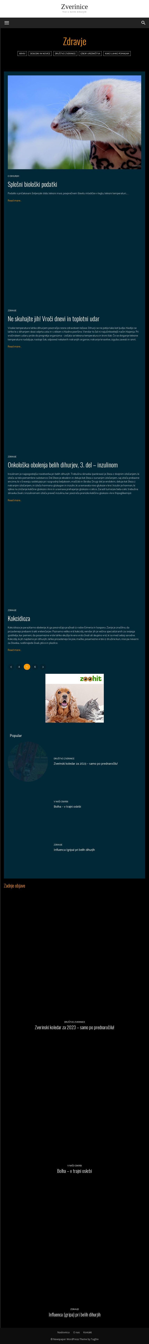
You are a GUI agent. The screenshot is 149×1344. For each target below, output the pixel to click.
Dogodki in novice (40, 53)
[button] (143, 23)
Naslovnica (63, 1332)
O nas (76, 1332)
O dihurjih (13, 176)
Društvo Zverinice (65, 53)
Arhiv (22, 53)
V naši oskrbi (61, 802)
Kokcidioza (19, 618)
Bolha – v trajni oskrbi (67, 806)
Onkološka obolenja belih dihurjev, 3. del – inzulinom (63, 464)
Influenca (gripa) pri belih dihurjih (74, 850)
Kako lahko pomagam (117, 53)
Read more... (14, 201)
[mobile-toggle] (6, 23)
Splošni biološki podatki (32, 184)
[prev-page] (11, 667)
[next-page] (43, 667)
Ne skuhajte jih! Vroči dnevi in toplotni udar (54, 318)
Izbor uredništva (90, 53)
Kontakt (87, 1332)
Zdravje (12, 311)
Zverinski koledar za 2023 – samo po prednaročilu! (86, 763)
